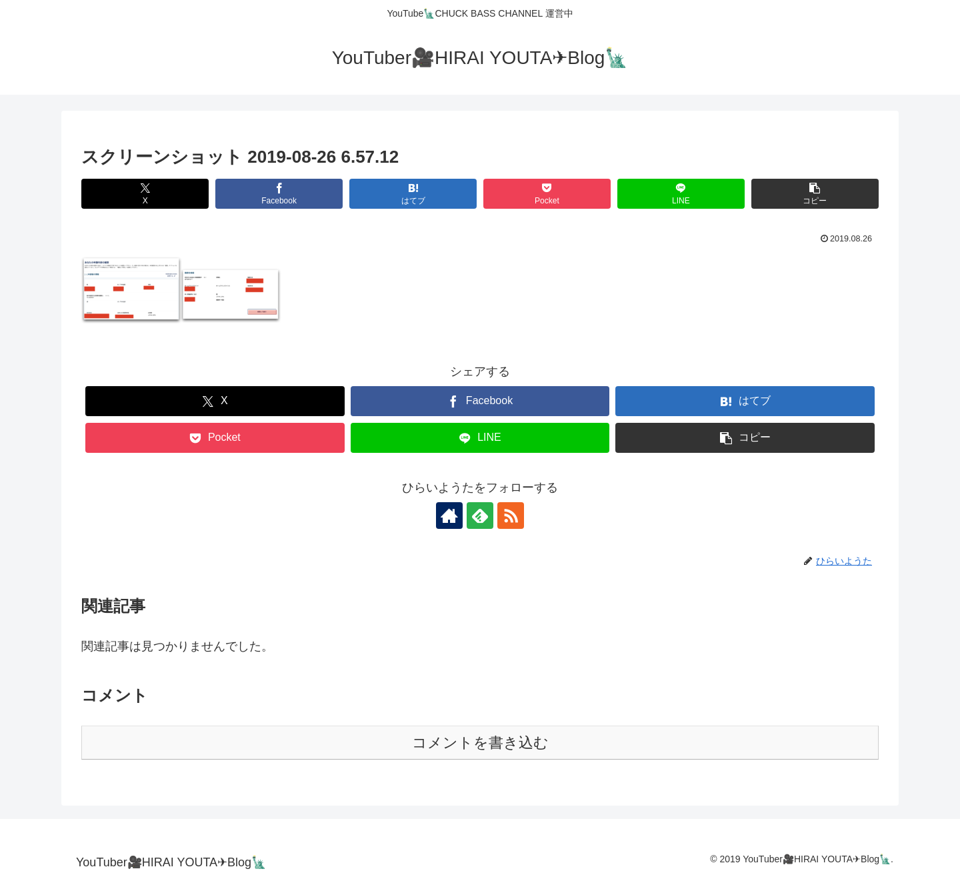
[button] (815, 194)
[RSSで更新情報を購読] (510, 515)
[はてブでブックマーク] (413, 194)
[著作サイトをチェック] (449, 515)
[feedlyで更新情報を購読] (480, 515)
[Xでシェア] (145, 194)
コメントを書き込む (480, 742)
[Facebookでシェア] (279, 194)
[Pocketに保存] (547, 194)
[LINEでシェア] (681, 194)
